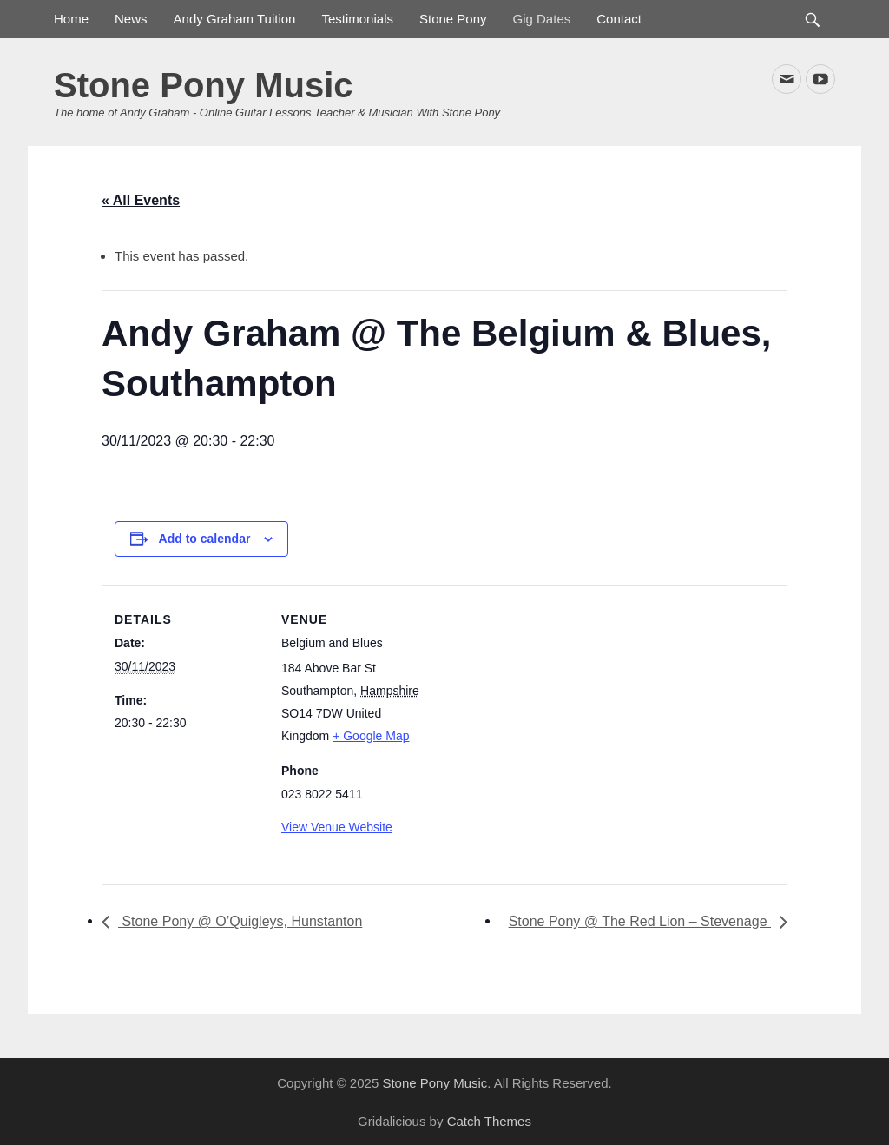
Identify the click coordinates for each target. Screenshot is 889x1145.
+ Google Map (371, 736)
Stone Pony (453, 18)
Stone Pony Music (203, 85)
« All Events (141, 200)
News (131, 18)
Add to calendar (205, 539)
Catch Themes (489, 1121)
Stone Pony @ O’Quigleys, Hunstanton (240, 921)
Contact (619, 18)
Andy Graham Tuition (235, 18)
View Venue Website (336, 827)
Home (71, 18)
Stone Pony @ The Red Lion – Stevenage (640, 921)
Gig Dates (542, 18)
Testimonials (357, 18)
